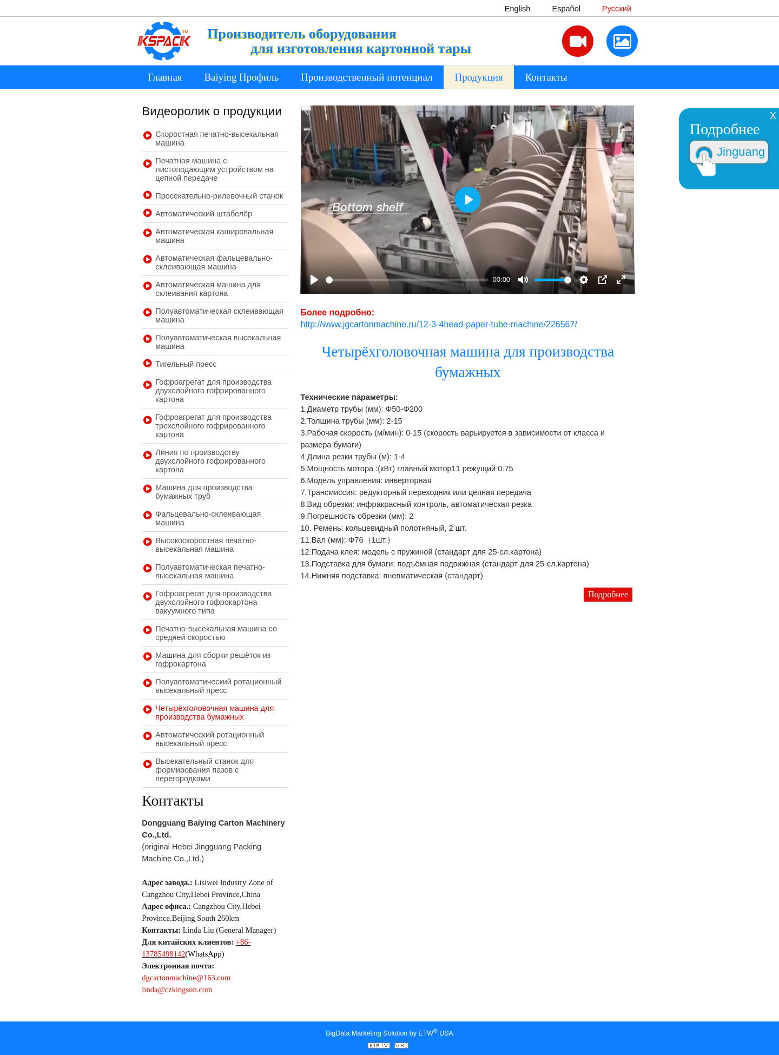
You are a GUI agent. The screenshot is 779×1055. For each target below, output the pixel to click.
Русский (616, 8)
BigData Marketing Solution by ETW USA (389, 1032)
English (518, 8)
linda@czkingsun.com (177, 989)
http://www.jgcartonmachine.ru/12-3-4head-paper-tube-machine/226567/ (438, 324)
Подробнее (608, 594)
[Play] (314, 279)
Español (566, 8)
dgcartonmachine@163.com (186, 977)
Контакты (546, 77)
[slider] (407, 280)
